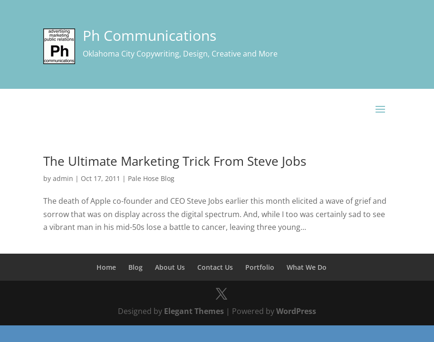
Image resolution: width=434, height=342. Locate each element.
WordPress (296, 311)
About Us (170, 267)
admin (63, 178)
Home (106, 267)
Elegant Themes (194, 311)
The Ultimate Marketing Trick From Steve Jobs (174, 161)
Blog (135, 267)
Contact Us (215, 267)
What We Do (307, 267)
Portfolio (259, 267)
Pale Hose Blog (151, 178)
